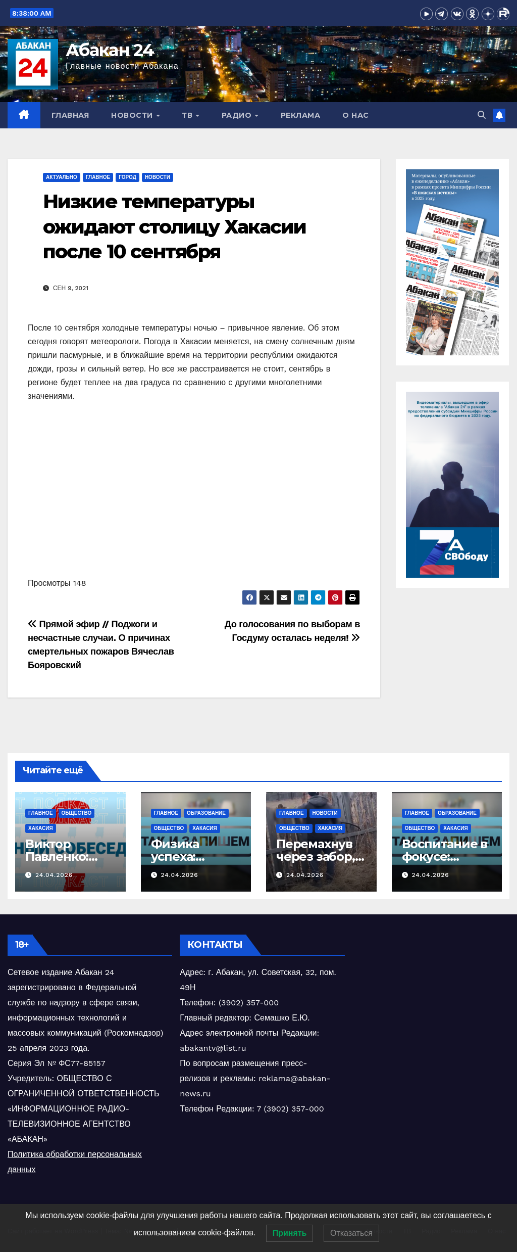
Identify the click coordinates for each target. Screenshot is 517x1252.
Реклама (301, 115)
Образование (206, 813)
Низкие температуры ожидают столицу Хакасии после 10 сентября (174, 226)
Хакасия (40, 828)
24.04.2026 (54, 874)
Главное (98, 177)
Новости (133, 115)
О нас (355, 115)
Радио (238, 115)
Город (127, 177)
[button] (482, 115)
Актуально (61, 177)
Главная (70, 115)
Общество (77, 813)
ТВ (188, 115)
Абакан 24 (110, 50)
